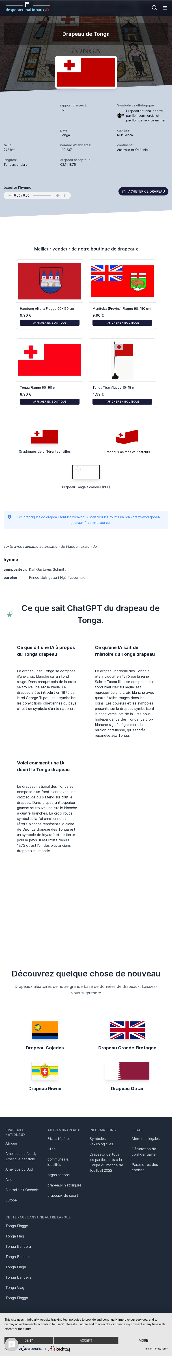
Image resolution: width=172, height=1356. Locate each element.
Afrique (11, 1143)
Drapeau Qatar (127, 1088)
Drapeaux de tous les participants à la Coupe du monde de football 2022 (106, 1162)
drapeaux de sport (62, 1195)
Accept (86, 1341)
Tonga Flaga (15, 1267)
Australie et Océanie (22, 1190)
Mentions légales (146, 1138)
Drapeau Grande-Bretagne (127, 1047)
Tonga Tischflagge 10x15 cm (114, 387)
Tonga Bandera (18, 1246)
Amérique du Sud (19, 1169)
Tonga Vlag (14, 1287)
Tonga (65, 135)
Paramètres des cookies (145, 1167)
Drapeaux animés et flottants (127, 452)
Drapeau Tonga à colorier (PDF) (86, 487)
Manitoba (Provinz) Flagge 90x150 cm (121, 308)
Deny (28, 1341)
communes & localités (58, 1162)
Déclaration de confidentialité (144, 1152)
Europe (11, 1200)
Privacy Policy (161, 1349)
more (143, 1341)
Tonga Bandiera (18, 1256)
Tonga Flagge (16, 1226)
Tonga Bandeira (18, 1277)
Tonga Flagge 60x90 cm (39, 387)
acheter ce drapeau (143, 191)
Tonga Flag (14, 1236)
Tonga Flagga (16, 1298)
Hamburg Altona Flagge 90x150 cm (47, 308)
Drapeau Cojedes (45, 1047)
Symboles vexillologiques (101, 1141)
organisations (58, 1175)
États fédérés (59, 1138)
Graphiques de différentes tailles (45, 451)
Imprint (148, 1349)
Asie (8, 1179)
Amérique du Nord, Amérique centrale (20, 1156)
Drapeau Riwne (44, 1088)
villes (51, 1149)
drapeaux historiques (64, 1185)
